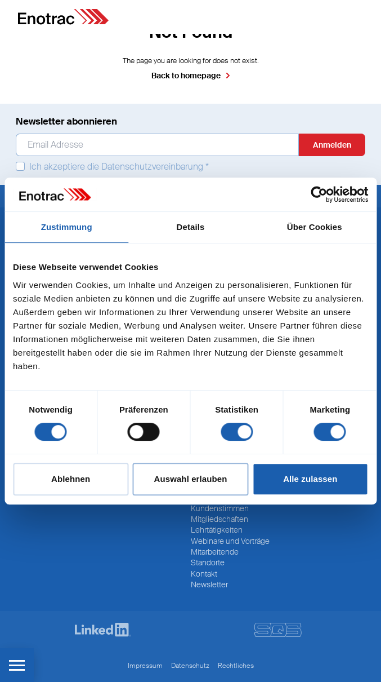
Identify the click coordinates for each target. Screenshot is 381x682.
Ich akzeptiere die (112, 167)
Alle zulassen (310, 479)
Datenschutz (190, 665)
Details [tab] (191, 227)
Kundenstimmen (220, 508)
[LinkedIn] (103, 630)
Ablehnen (70, 479)
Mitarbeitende (215, 552)
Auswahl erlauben (190, 479)
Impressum (145, 665)
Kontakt (204, 574)
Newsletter (209, 584)
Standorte (208, 562)
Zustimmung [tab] (66, 227)
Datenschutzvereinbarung (152, 166)
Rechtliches (236, 665)
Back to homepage (186, 75)
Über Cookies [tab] (314, 227)
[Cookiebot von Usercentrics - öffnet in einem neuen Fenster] (319, 194)
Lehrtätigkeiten (217, 530)
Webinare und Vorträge (230, 541)
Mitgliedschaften (219, 519)
